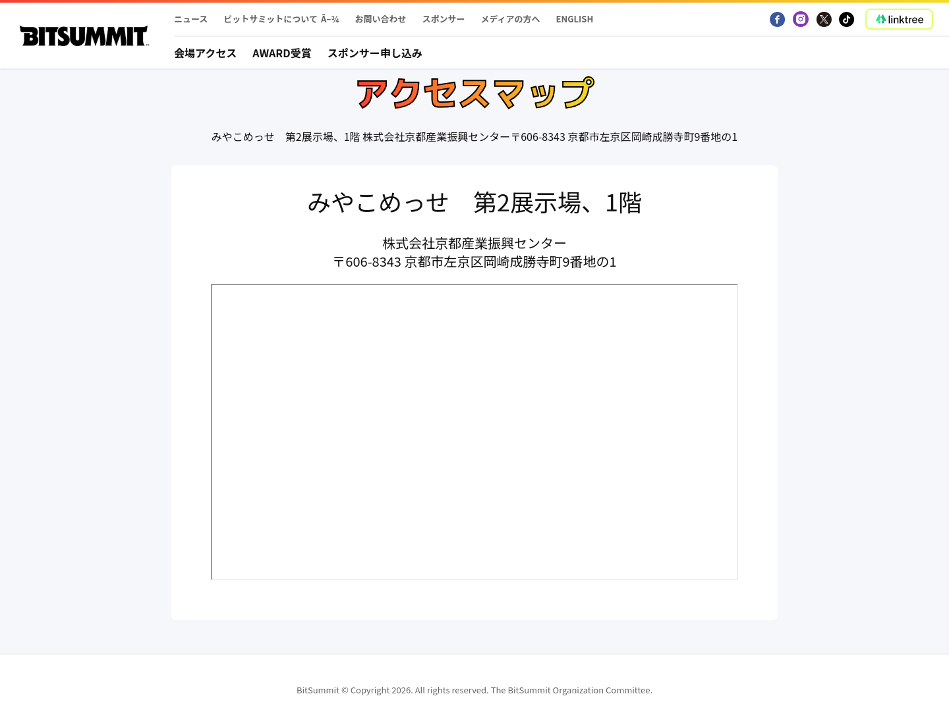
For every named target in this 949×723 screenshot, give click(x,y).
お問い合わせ (380, 19)
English (575, 19)
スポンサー (443, 19)
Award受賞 (282, 53)
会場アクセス (205, 53)
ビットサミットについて (270, 19)
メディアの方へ (510, 19)
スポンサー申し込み (375, 53)
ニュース (191, 19)
